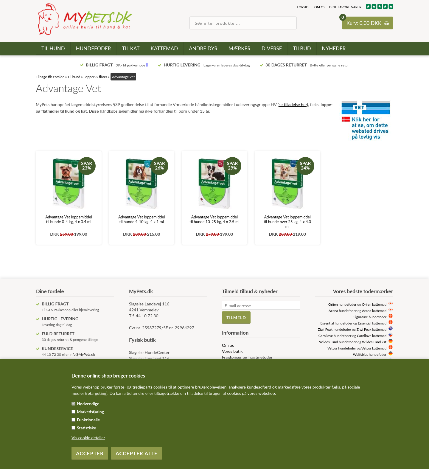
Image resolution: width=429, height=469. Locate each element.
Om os (319, 7)
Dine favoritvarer (345, 7)
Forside (303, 7)
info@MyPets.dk (82, 354)
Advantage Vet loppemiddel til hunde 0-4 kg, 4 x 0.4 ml (68, 219)
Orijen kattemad (374, 304)
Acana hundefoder (343, 310)
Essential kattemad (372, 323)
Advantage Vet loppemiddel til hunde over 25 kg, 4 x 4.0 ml (287, 222)
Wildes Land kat (374, 342)
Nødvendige (88, 403)
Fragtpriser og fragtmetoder (247, 357)
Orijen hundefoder (342, 304)
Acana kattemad (374, 310)
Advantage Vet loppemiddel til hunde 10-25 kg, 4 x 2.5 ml (214, 219)
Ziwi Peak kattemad (371, 329)
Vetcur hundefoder (341, 348)
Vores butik (232, 351)
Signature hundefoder (370, 317)
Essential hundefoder (336, 323)
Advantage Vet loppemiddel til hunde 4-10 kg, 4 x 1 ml (141, 219)
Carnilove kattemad (371, 335)
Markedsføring (90, 411)
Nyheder (334, 48)
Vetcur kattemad (373, 348)
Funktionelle (88, 419)
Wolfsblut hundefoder (369, 354)
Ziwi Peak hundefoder (334, 329)
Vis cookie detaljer (88, 437)
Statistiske (86, 427)
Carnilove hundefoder (335, 335)
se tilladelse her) (293, 104)
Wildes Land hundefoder (337, 342)
